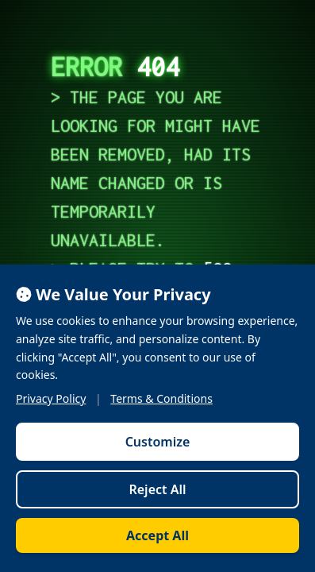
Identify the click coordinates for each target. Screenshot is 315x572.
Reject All (157, 489)
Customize (157, 441)
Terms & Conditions (161, 398)
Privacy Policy (51, 398)
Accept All (157, 535)
